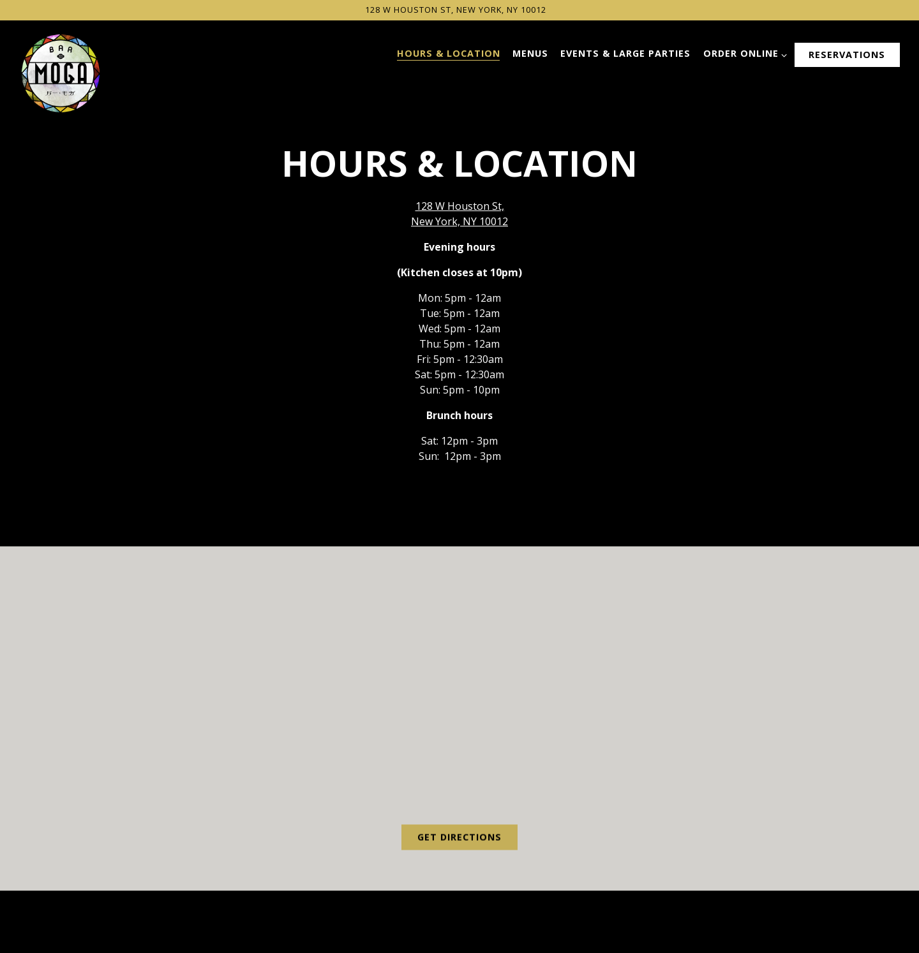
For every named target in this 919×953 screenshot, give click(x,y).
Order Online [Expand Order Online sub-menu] (743, 53)
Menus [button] (530, 53)
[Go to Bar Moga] (455, 10)
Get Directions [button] (459, 838)
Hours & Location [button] (448, 53)
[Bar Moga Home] (60, 72)
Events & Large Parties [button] (625, 53)
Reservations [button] (847, 54)
